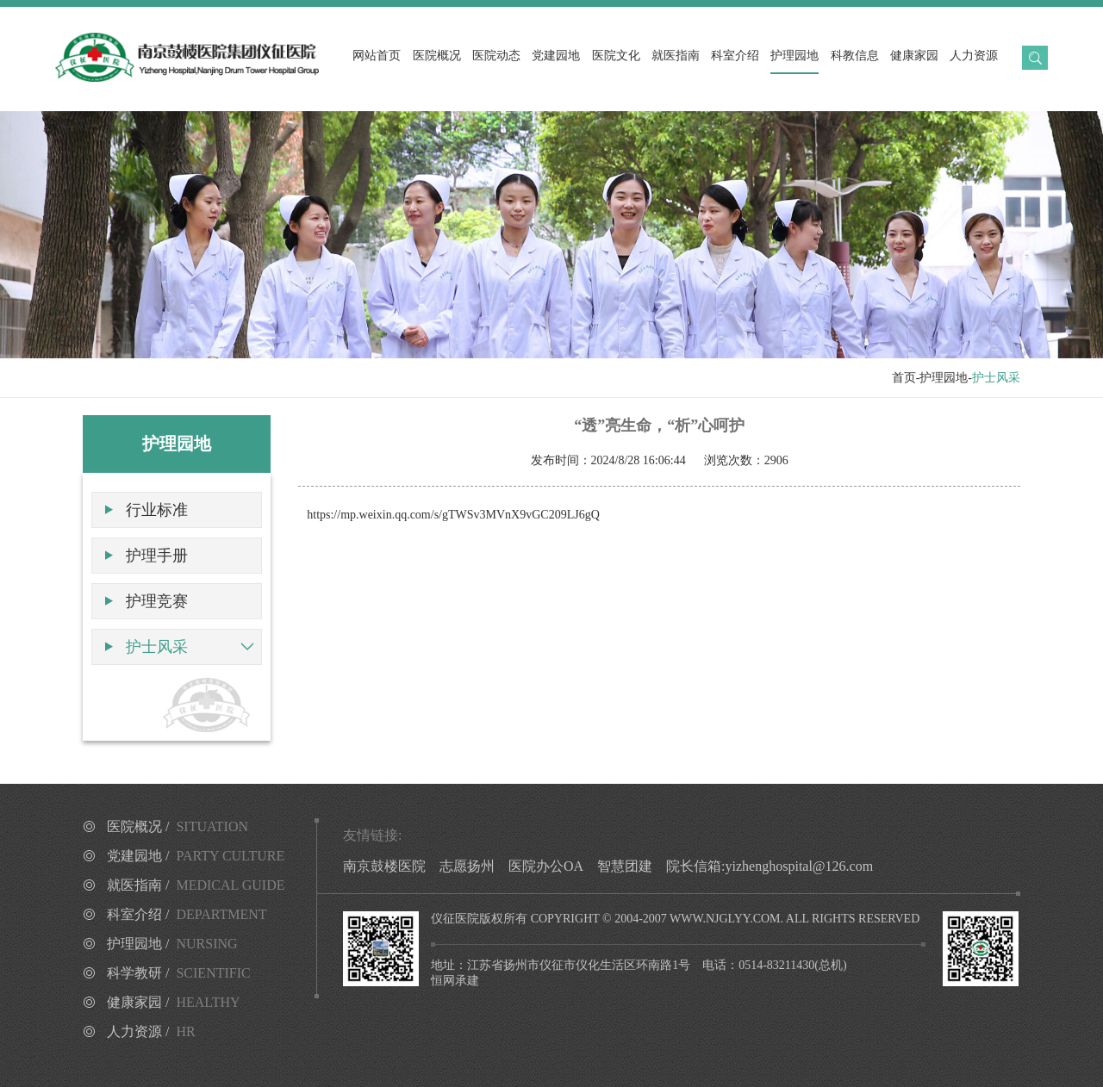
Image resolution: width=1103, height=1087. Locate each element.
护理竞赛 (157, 601)
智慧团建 (624, 866)
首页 (904, 377)
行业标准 (157, 510)
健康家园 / (173, 1002)
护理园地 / (172, 943)
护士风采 (157, 646)
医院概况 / (177, 826)
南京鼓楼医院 (384, 866)
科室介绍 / (187, 914)
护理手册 (157, 555)
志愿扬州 (467, 866)
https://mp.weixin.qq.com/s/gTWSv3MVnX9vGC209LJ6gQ (453, 514)
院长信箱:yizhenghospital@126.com (769, 866)
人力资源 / (151, 1031)
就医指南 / (196, 885)
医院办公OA (545, 866)
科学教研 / (179, 973)
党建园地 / (195, 855)
